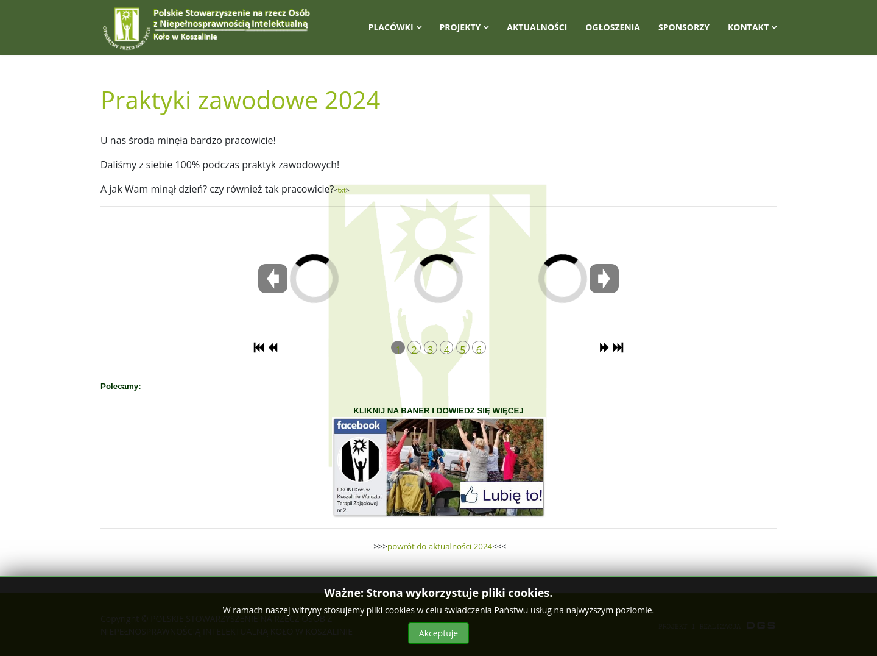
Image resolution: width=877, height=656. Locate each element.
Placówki (391, 27)
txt (342, 190)
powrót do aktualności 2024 (439, 546)
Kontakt (748, 27)
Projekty (460, 27)
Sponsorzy (684, 27)
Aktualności (537, 27)
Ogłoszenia (612, 27)
